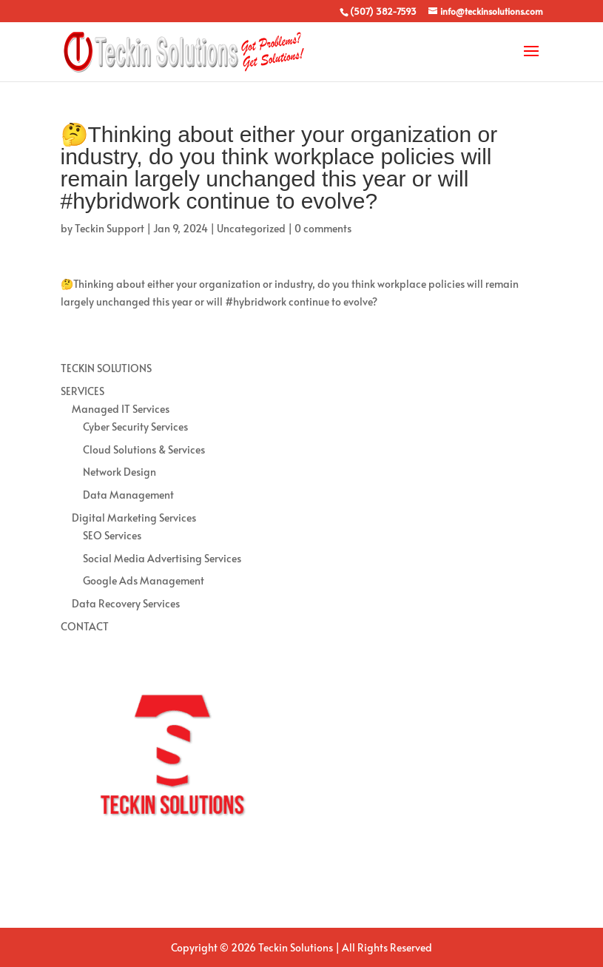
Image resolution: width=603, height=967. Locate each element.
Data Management (128, 495)
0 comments (322, 228)
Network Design (119, 472)
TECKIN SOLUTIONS (106, 368)
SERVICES (82, 391)
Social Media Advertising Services (162, 558)
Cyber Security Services (135, 427)
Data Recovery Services (126, 603)
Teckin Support (109, 228)
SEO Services (112, 535)
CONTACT (85, 626)
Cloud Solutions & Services (144, 449)
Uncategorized (251, 228)
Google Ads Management (143, 580)
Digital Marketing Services (134, 518)
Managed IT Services (120, 409)
